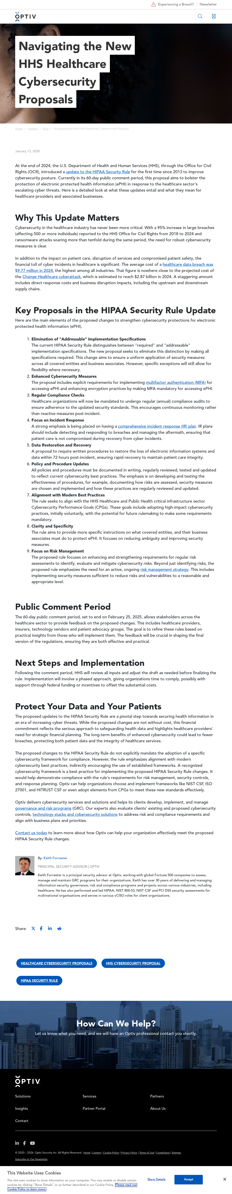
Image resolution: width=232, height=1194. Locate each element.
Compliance (163, 1153)
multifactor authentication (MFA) (176, 383)
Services (89, 1096)
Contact (21, 1121)
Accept (188, 1179)
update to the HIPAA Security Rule (98, 172)
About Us (158, 1109)
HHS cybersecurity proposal (133, 963)
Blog (45, 129)
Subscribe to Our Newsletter (31, 1159)
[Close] (225, 1179)
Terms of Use (146, 1153)
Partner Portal (94, 1109)
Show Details (156, 1179)
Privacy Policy (129, 1153)
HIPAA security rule (39, 980)
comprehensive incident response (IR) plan (157, 426)
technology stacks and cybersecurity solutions (75, 815)
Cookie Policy (111, 1153)
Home (19, 129)
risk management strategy (164, 570)
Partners (157, 1096)
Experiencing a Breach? (172, 4)
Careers (96, 1153)
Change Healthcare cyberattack (51, 277)
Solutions (23, 1096)
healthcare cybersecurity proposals (56, 963)
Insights (32, 129)
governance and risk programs (43, 809)
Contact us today (31, 833)
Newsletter (208, 4)
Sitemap (176, 1153)
